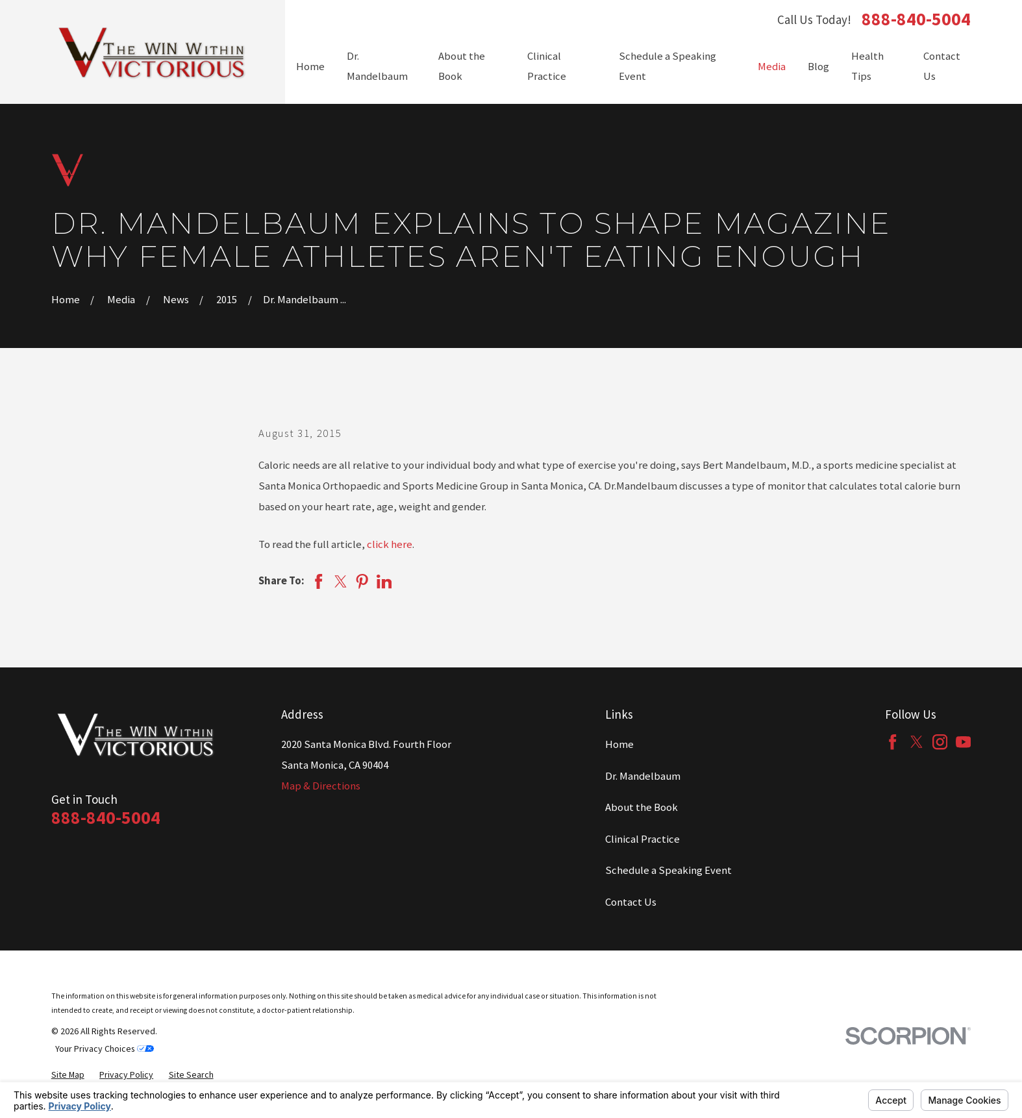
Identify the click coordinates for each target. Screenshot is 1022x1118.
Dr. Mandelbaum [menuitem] (377, 66)
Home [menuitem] (310, 66)
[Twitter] (916, 741)
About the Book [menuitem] (461, 66)
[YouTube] (963, 741)
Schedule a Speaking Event (668, 870)
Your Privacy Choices (104, 1048)
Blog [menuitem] (818, 66)
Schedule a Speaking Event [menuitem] (667, 66)
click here (389, 544)
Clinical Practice (642, 839)
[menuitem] (67, 1075)
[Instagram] (939, 741)
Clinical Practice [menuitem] (546, 66)
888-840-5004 (916, 19)
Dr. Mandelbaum (642, 776)
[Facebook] (892, 741)
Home (619, 744)
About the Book (641, 807)
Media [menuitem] (772, 66)
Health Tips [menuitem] (867, 66)
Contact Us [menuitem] (941, 66)
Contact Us (630, 902)
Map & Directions (320, 786)
